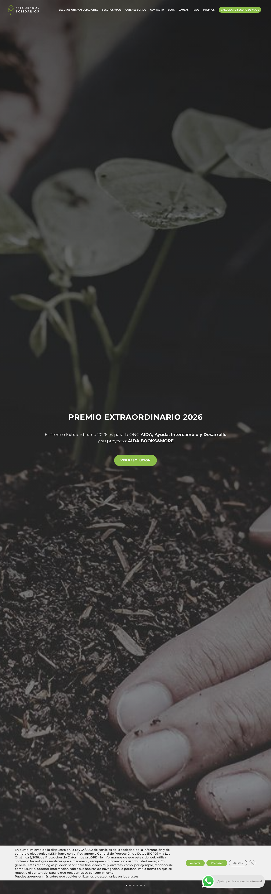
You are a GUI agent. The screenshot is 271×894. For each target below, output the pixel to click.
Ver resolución (136, 460)
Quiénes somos (135, 11)
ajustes (133, 890)
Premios (209, 11)
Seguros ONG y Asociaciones (78, 11)
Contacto (157, 11)
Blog (171, 11)
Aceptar (180, 875)
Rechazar (207, 875)
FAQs (196, 11)
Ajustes (234, 875)
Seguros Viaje (111, 11)
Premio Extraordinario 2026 (135, 415)
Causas (184, 11)
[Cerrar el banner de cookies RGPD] (251, 875)
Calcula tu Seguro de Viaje (240, 11)
